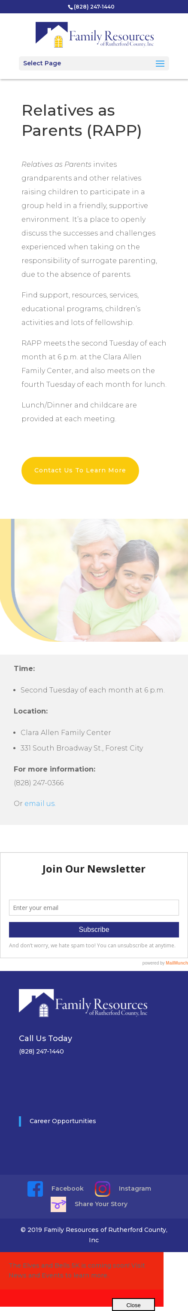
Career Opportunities (63, 1121)
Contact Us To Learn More (80, 470)
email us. (40, 803)
